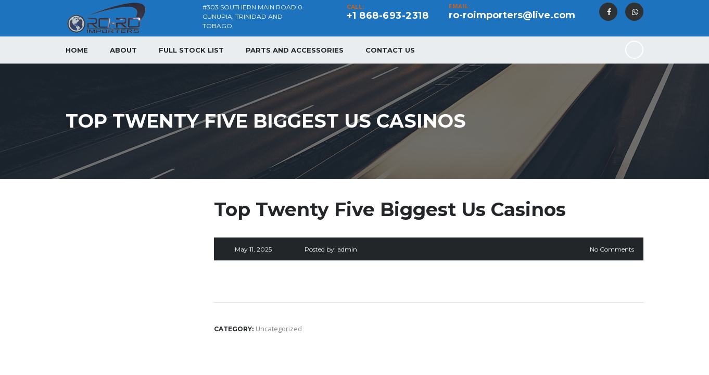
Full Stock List (191, 50)
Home (77, 50)
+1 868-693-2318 (388, 15)
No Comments (612, 249)
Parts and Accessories (295, 50)
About (123, 50)
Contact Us (390, 50)
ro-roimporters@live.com (512, 15)
